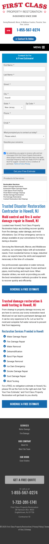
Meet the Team (24, 449)
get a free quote (24, 479)
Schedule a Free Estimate (24, 289)
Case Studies (25, 460)
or (25, 38)
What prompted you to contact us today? (20, 132)
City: (6, 94)
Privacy (27, 164)
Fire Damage (24, 433)
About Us (24, 444)
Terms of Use (19, 164)
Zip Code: (30, 104)
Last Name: (9, 75)
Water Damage (24, 429)
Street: (7, 84)
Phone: (7, 113)
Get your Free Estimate (24, 171)
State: (7, 104)
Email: (7, 123)
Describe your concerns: (13, 142)
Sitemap (27, 529)
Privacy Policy (38, 526)
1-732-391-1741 (24, 502)
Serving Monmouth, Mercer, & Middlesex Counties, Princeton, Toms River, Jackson (24, 23)
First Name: (9, 65)
